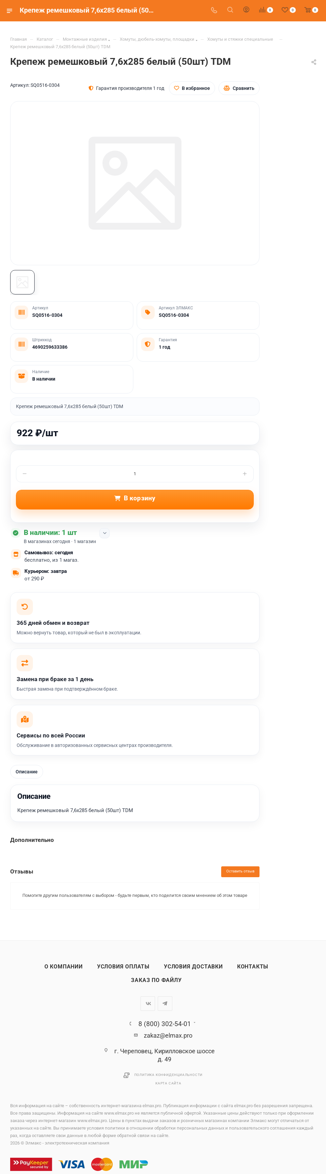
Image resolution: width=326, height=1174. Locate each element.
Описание (27, 772)
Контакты (252, 967)
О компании (63, 967)
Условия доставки (193, 967)
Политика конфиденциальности (168, 1075)
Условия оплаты (123, 967)
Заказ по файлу (156, 981)
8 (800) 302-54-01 (164, 1024)
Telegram (165, 1004)
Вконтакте (147, 1004)
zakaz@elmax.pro (168, 1035)
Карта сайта (168, 1083)
